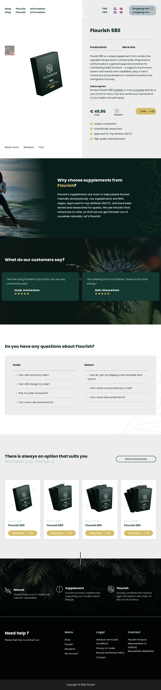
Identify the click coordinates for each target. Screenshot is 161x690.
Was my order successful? (33, 393)
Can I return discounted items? (36, 402)
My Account (71, 653)
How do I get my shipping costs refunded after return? (115, 377)
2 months (138, 90)
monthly (118, 90)
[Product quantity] (116, 111)
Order (143, 111)
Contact (101, 657)
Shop (8, 12)
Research (70, 649)
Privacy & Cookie (105, 648)
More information (136, 459)
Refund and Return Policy (110, 652)
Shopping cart (142, 12)
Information (37, 12)
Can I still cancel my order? (33, 375)
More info (128, 47)
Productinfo (98, 47)
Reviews (29, 147)
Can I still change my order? (34, 384)
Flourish (21, 12)
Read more (12, 147)
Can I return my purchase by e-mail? (111, 388)
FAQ (104, 12)
